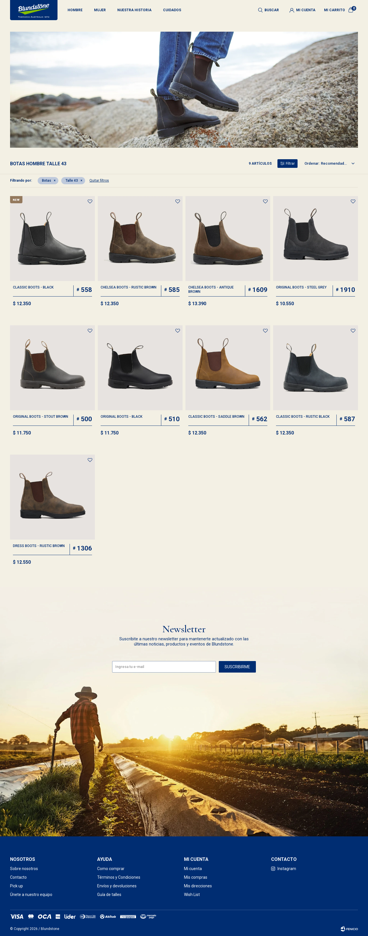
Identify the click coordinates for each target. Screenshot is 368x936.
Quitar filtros (99, 181)
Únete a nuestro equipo (31, 894)
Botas (46, 181)
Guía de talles (109, 894)
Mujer (100, 10)
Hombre (75, 10)
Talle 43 (72, 181)
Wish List (192, 894)
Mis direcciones (198, 886)
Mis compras (195, 877)
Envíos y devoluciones (117, 886)
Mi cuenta (193, 868)
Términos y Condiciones (118, 877)
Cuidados (172, 10)
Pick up (16, 886)
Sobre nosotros (24, 868)
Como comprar (110, 868)
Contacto (18, 877)
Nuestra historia (134, 10)
